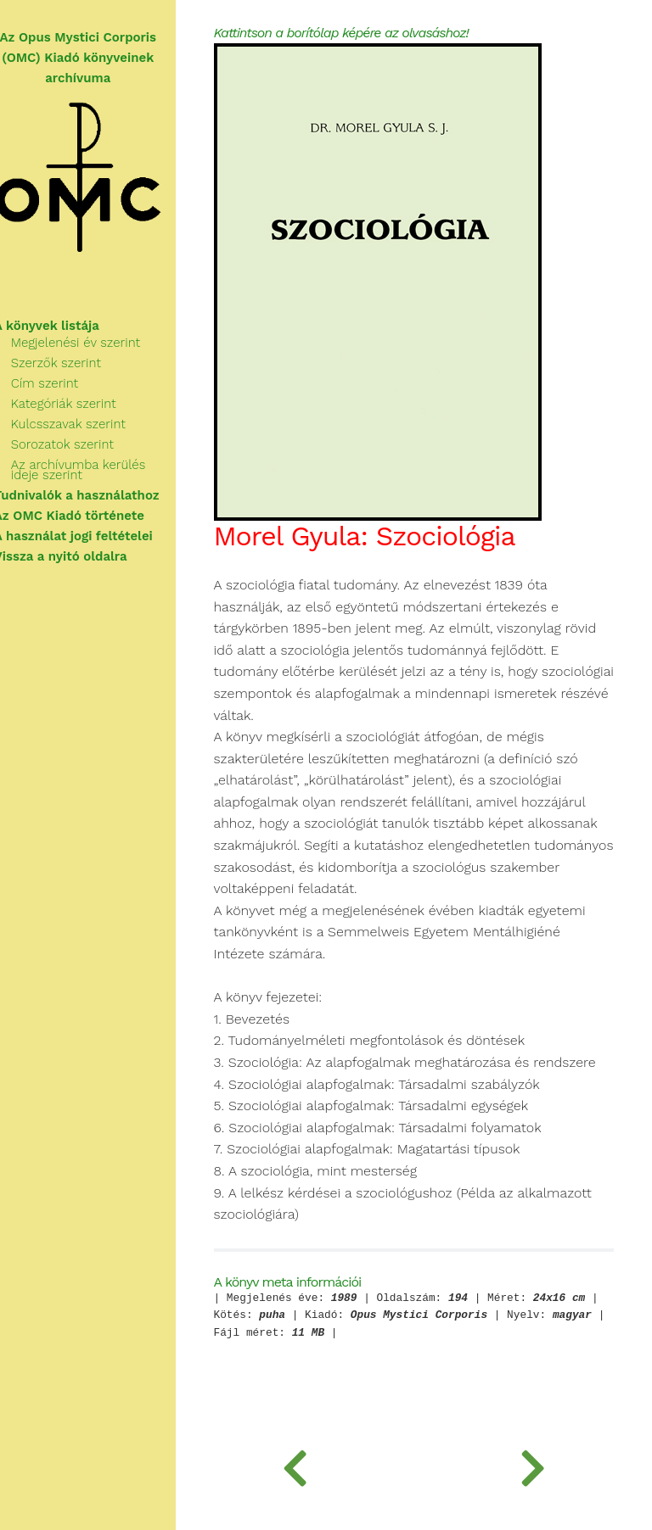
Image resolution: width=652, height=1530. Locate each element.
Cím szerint (64, 383)
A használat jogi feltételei (93, 536)
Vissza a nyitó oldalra (80, 556)
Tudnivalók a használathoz (96, 495)
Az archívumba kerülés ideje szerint (98, 470)
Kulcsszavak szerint (88, 424)
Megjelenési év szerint (95, 342)
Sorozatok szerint (82, 444)
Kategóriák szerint (83, 403)
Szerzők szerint (76, 363)
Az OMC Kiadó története (89, 515)
